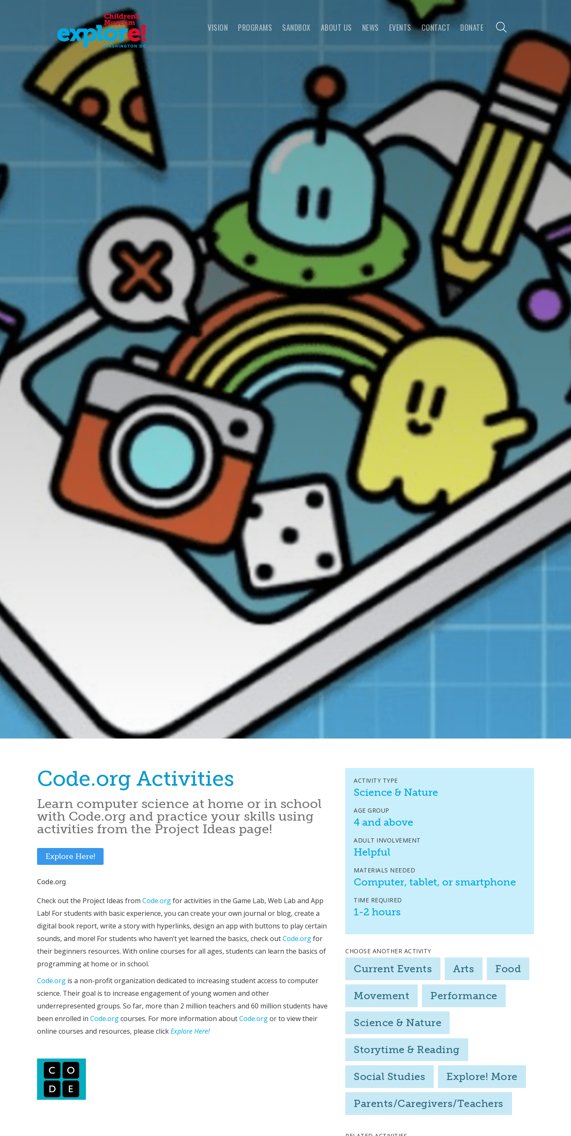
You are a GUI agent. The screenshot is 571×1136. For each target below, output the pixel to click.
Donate (471, 27)
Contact (436, 27)
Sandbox (296, 27)
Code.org (156, 900)
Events (400, 27)
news (370, 27)
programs (255, 27)
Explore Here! (70, 856)
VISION (218, 27)
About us (336, 27)
